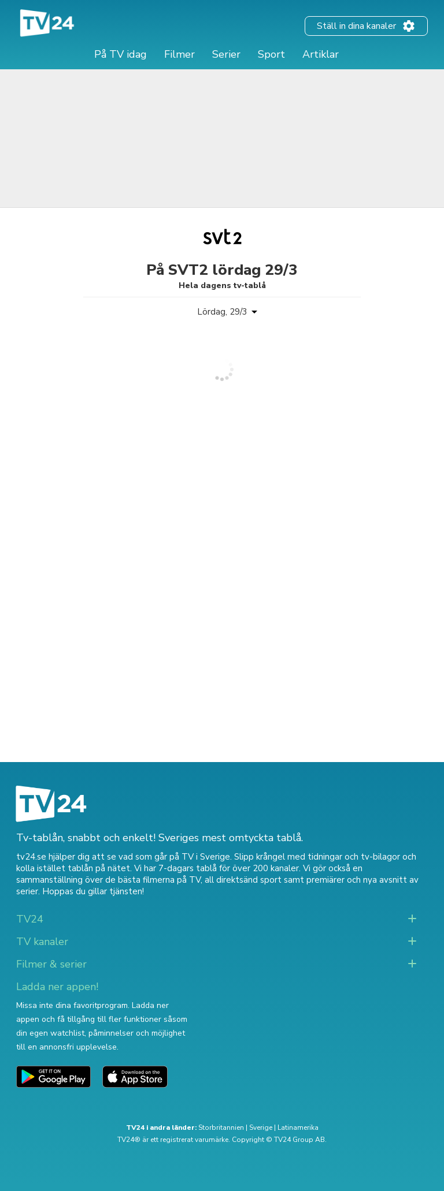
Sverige (260, 1127)
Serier (226, 54)
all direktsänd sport (243, 880)
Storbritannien (221, 1127)
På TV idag (120, 54)
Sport (271, 54)
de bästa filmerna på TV (153, 880)
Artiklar (320, 54)
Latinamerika (298, 1127)
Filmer (179, 54)
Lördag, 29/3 (222, 312)
